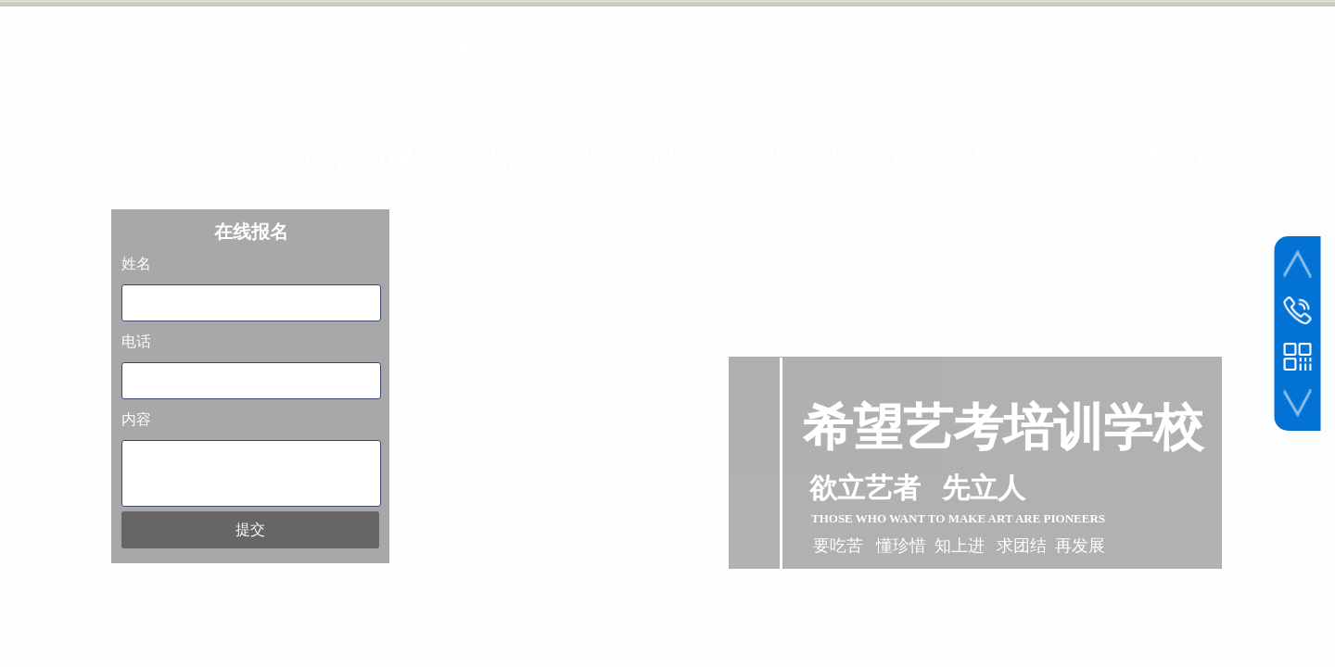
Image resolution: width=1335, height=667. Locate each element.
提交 (250, 529)
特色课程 (626, 46)
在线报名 (997, 46)
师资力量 (534, 46)
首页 (256, 46)
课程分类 (348, 46)
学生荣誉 (441, 46)
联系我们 (812, 46)
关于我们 (904, 46)
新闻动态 (719, 46)
